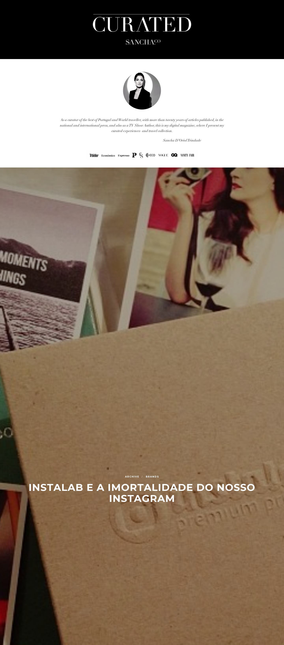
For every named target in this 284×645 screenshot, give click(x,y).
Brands (152, 476)
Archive (132, 476)
